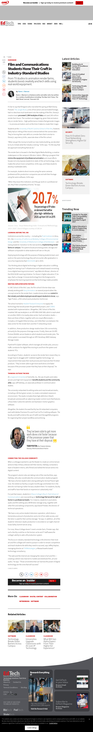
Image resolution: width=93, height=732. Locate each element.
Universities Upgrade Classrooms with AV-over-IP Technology (80, 97)
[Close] (89, 719)
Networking (24, 601)
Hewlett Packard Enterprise (33, 303)
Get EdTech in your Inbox (62, 681)
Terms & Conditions (10, 687)
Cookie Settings (31, 728)
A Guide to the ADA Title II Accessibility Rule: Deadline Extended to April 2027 (79, 241)
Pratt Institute (47, 236)
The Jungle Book (21, 109)
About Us (6, 682)
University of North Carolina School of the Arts (35, 128)
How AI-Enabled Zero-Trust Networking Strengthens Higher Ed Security (79, 77)
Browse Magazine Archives (62, 707)
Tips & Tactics (37, 23)
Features (30, 23)
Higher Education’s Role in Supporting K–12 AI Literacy (79, 251)
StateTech (8, 714)
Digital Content (36, 596)
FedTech (18, 710)
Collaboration (50, 596)
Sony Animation (29, 290)
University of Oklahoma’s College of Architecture (36, 242)
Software (35, 601)
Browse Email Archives (61, 686)
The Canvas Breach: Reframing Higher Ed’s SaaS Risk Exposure (79, 271)
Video (43, 23)
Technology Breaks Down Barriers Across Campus (79, 88)
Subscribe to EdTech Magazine (64, 703)
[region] (46, 724)
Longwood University (17, 377)
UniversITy (49, 23)
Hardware (12, 60)
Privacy (6, 685)
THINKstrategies (29, 548)
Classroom (24, 596)
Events (55, 23)
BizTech (7, 710)
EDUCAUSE (31, 261)
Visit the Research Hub (39, 709)
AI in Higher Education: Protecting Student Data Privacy (79, 261)
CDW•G (52, 306)
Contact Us (17, 682)
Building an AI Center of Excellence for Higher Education (80, 67)
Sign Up (78, 3)
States (24, 23)
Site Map (24, 687)
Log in (90, 24)
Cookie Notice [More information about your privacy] (53, 723)
